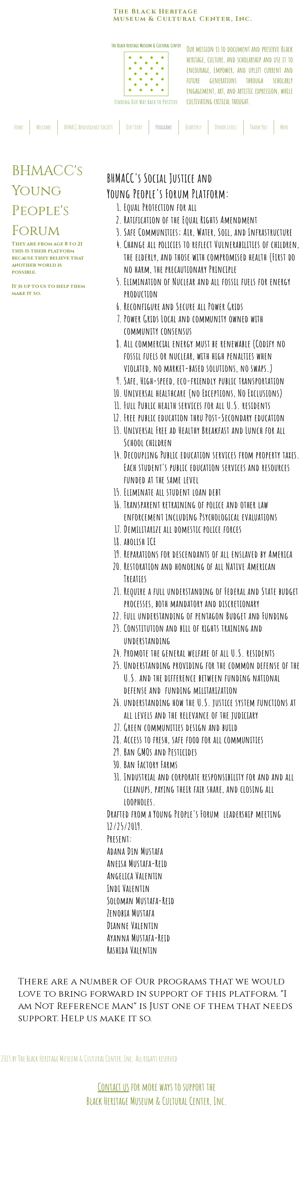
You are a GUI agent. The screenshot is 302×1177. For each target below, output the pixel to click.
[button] (58, 55)
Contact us (113, 1086)
